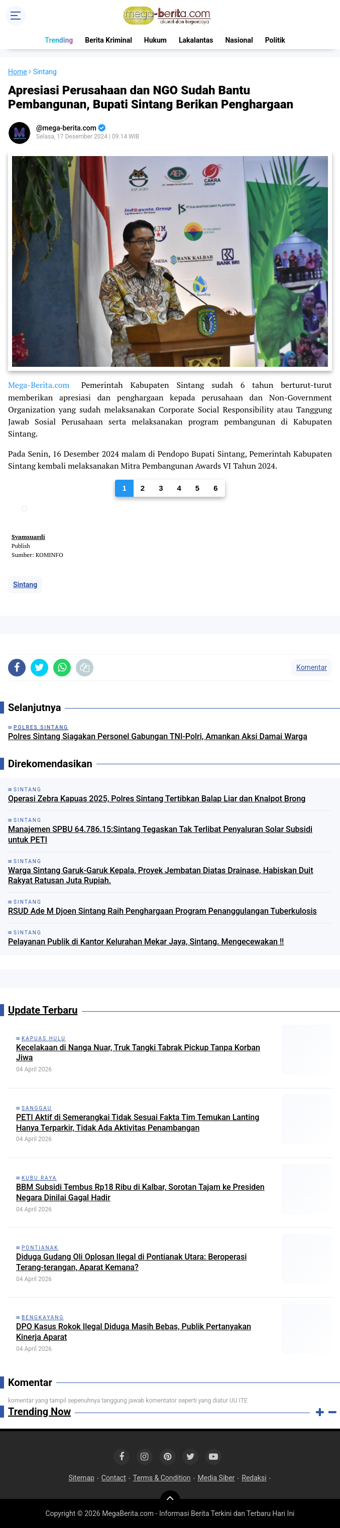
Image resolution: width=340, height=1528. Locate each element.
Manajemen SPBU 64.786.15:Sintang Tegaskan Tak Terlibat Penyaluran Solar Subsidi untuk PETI (160, 834)
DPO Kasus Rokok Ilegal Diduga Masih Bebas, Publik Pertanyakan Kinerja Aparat (133, 1332)
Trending (59, 40)
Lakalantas (196, 40)
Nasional (239, 40)
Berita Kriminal (108, 40)
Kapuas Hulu (44, 1038)
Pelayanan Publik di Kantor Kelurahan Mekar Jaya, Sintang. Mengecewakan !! (146, 941)
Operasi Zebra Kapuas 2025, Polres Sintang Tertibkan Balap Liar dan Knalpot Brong (156, 798)
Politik (275, 40)
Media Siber (216, 1478)
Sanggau (37, 1108)
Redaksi (254, 1478)
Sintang (25, 585)
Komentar (311, 667)
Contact (113, 1478)
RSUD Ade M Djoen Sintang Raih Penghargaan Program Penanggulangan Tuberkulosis (162, 911)
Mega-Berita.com (38, 384)
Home (17, 72)
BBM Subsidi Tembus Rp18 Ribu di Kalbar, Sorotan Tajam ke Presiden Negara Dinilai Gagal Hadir (140, 1192)
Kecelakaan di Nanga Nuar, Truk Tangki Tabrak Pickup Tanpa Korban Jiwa (138, 1053)
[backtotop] (170, 1500)
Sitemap (81, 1478)
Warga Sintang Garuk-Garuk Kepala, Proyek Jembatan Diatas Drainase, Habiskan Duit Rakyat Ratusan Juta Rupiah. (160, 876)
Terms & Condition (162, 1478)
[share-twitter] (39, 667)
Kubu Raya (39, 1178)
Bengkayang (43, 1317)
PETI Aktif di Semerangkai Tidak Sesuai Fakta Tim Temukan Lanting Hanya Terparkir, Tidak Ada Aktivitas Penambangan (137, 1123)
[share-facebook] (17, 667)
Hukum (155, 40)
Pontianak (40, 1248)
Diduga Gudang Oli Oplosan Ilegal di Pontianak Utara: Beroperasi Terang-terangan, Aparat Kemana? (131, 1262)
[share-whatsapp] (62, 667)
